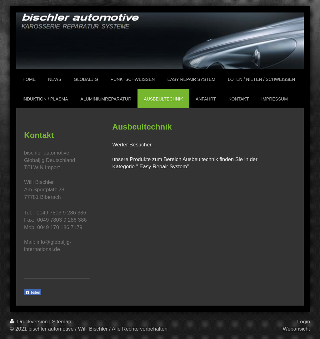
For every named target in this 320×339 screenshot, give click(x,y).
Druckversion (29, 322)
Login (303, 322)
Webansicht (296, 329)
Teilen (32, 292)
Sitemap (61, 322)
